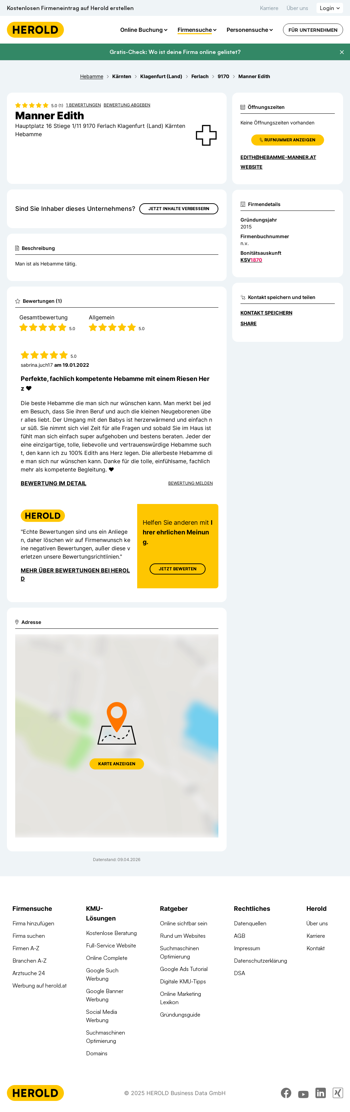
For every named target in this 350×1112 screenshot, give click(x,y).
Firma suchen (28, 935)
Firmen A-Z (25, 948)
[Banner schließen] (342, 52)
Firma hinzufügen (33, 923)
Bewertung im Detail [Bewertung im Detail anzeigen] (53, 483)
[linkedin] (320, 1093)
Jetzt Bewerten (178, 568)
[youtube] (303, 1093)
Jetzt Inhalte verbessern (178, 208)
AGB (239, 935)
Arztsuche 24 (28, 973)
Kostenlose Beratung (111, 932)
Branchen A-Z (29, 960)
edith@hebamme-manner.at (278, 157)
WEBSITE (251, 167)
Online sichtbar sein (183, 923)
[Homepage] (35, 30)
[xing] (338, 1093)
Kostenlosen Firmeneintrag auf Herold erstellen (70, 7)
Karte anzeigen (116, 763)
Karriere (269, 7)
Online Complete (106, 957)
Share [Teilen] (248, 323)
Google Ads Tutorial (184, 968)
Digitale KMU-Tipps (183, 981)
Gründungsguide (180, 1014)
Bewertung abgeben (127, 105)
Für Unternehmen (313, 30)
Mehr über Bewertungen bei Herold (75, 574)
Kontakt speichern (266, 313)
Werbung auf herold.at (39, 985)
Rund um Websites (183, 935)
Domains (96, 1053)
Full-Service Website (111, 945)
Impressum (247, 948)
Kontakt (315, 948)
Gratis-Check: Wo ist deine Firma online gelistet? (175, 51)
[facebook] (286, 1093)
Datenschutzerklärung (260, 960)
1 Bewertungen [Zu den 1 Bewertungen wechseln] (83, 105)
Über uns (297, 7)
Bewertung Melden (190, 483)
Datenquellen (250, 923)
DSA (239, 973)
